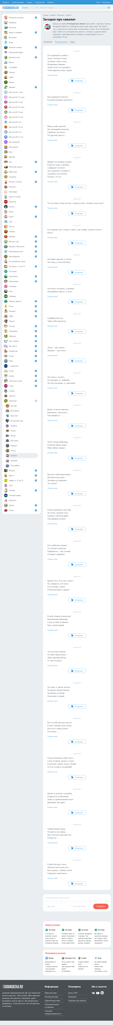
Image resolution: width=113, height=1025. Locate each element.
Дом (8, 152)
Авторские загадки (20, 17)
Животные (20, 172)
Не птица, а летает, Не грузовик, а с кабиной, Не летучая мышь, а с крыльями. (76, 385)
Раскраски (5, 2)
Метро (11, 436)
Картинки (50, 2)
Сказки (20, 376)
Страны (9, 391)
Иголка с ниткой (20, 182)
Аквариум (10, 22)
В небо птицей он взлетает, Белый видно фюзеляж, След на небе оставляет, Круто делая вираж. (76, 627)
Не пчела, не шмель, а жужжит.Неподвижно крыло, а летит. (76, 294)
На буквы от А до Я (20, 266)
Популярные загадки (55, 957)
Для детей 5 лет (13, 122)
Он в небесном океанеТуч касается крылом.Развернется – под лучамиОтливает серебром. (76, 555)
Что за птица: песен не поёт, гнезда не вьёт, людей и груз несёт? (76, 207)
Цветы (20, 475)
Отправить (101, 911)
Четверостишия (12, 495)
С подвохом (11, 366)
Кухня (20, 217)
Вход (98, 2)
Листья (9, 227)
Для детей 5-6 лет (13, 127)
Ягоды (20, 510)
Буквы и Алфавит (20, 32)
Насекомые (20, 276)
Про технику (20, 341)
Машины (20, 236)
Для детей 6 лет (13, 132)
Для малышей (11, 142)
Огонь (20, 306)
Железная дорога (13, 167)
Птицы (20, 356)
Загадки (29, 2)
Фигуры (20, 470)
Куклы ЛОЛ (73, 997)
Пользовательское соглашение (52, 1010)
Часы (8, 485)
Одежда (20, 311)
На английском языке (14, 261)
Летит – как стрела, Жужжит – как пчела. (76, 354)
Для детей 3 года (13, 102)
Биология (10, 27)
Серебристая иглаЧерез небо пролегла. (76, 324)
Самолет (11, 456)
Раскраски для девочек (77, 1005)
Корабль (11, 426)
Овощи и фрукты (20, 301)
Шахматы (10, 500)
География (10, 67)
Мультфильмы (20, 256)
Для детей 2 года (13, 92)
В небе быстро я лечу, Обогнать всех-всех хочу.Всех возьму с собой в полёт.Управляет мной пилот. (76, 876)
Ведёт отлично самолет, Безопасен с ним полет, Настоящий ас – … (76, 418)
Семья (20, 371)
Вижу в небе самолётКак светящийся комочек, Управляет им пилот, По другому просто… (76, 134)
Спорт (20, 386)
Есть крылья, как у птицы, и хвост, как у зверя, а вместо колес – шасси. (76, 235)
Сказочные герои (20, 381)
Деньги (9, 82)
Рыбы (20, 361)
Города (9, 72)
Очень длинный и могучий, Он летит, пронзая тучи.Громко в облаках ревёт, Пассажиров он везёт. (76, 520)
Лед (8, 222)
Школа (20, 505)
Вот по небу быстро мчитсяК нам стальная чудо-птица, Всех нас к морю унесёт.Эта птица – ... (76, 734)
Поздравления (40, 2)
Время (9, 62)
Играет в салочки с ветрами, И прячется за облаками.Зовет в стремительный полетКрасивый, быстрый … (76, 805)
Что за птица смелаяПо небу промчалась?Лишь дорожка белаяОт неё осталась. (76, 662)
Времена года (20, 57)
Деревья (20, 87)
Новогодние (20, 281)
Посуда (20, 326)
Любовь (9, 232)
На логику (10, 271)
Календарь (10, 192)
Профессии (20, 351)
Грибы (9, 77)
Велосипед (12, 411)
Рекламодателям (51, 1001)
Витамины (10, 37)
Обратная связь (51, 997)
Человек (20, 490)
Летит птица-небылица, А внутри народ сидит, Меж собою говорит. (76, 450)
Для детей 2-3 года (14, 97)
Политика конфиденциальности (53, 1016)
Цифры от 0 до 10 (20, 480)
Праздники (20, 331)
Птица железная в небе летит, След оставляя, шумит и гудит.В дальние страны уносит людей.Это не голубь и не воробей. (76, 769)
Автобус (11, 406)
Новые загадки (52, 929)
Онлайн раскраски (18, 2)
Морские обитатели (20, 246)
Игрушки (9, 187)
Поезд (11, 451)
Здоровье (10, 177)
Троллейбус (13, 465)
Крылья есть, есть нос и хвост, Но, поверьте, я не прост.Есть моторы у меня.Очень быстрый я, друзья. (76, 591)
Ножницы (10, 286)
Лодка (11, 431)
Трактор (9, 396)
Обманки (10, 296)
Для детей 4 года (13, 112)
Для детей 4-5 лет (13, 117)
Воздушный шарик (13, 52)
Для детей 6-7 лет (13, 137)
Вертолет (12, 416)
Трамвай (11, 460)
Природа (20, 336)
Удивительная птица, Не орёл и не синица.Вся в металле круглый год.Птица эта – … (76, 840)
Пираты (9, 321)
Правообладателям (52, 1005)
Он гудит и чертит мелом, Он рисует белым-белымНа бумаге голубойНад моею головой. (76, 698)
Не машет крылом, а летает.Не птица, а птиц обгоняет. (76, 265)
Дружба (9, 157)
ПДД (20, 316)
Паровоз (11, 446)
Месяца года (20, 241)
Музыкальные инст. (20, 251)
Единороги (72, 1001)
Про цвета (20, 346)
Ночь (8, 291)
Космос (20, 207)
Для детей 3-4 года (14, 107)
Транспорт (21, 401)
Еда (20, 162)
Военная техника (20, 47)
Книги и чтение (12, 197)
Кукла (8, 212)
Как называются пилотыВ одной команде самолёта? (76, 102)
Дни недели (11, 147)
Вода (8, 42)
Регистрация (106, 2)
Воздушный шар (14, 421)
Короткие (10, 202)
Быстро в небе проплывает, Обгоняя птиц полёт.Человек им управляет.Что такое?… (76, 484)
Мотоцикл (12, 441)
